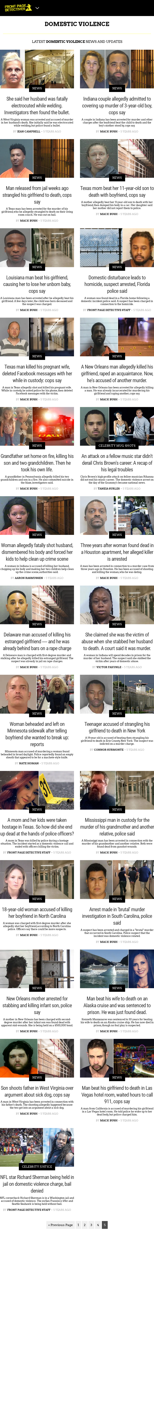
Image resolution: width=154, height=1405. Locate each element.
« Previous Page (60, 1225)
